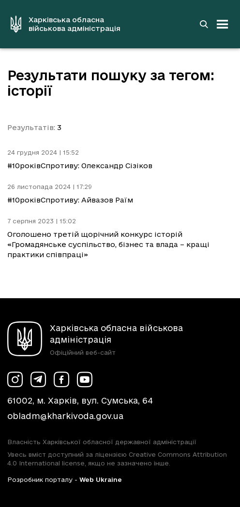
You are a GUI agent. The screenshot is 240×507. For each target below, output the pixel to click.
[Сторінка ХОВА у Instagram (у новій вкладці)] (15, 379)
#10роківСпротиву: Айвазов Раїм (70, 200)
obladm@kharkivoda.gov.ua (65, 415)
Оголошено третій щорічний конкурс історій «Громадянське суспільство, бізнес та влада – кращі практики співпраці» (108, 244)
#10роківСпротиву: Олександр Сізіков (79, 165)
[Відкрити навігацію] (222, 24)
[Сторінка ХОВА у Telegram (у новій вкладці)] (38, 379)
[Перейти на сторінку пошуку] (203, 24)
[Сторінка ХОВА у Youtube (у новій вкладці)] (84, 379)
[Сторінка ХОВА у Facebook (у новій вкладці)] (61, 379)
